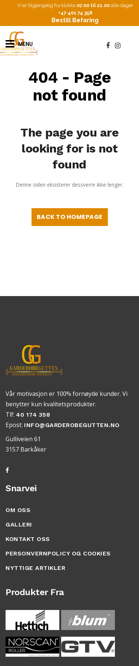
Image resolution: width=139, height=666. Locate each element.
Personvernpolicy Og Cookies (58, 553)
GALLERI (19, 524)
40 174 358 (33, 414)
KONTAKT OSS (28, 538)
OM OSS (18, 510)
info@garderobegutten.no (72, 425)
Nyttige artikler (35, 567)
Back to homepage (70, 217)
